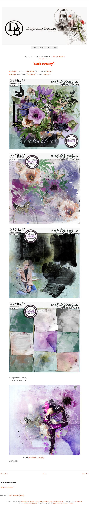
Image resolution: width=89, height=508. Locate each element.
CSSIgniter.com (30, 503)
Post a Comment (7, 487)
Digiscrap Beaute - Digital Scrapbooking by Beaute (42, 501)
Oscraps (48, 71)
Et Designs (12, 71)
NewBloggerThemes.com (63, 503)
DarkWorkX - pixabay (36, 458)
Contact (54, 47)
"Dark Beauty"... (44, 64)
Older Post (85, 474)
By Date (41, 47)
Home (34, 47)
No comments (59, 56)
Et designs (12, 74)
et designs (44, 59)
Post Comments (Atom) (16, 495)
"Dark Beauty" (30, 71)
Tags (48, 47)
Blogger (78, 501)
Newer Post (4, 474)
